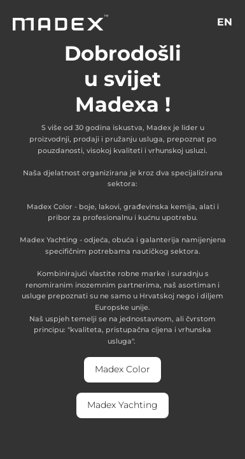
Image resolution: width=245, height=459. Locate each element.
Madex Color (122, 369)
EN (224, 22)
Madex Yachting (122, 405)
